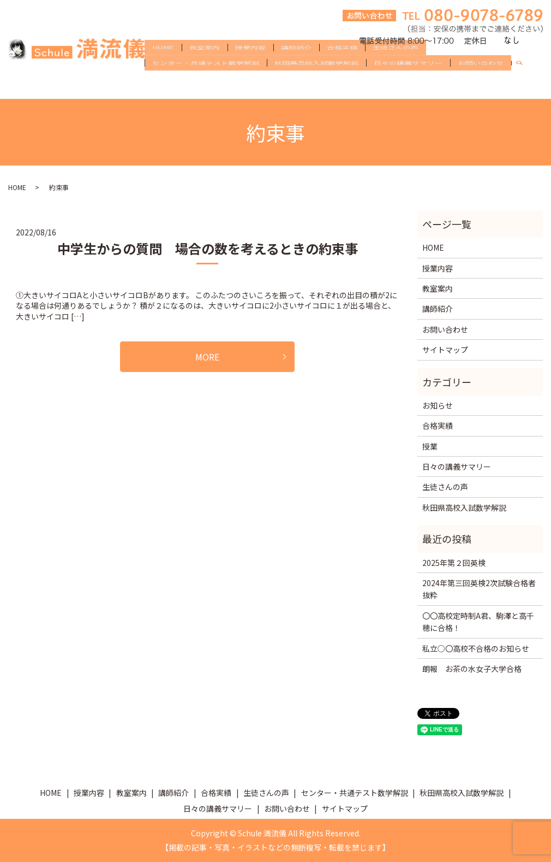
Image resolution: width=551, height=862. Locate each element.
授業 (430, 446)
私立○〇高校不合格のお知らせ (475, 648)
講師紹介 (296, 66)
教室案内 (204, 66)
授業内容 (250, 66)
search (524, 84)
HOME (163, 66)
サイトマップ (445, 349)
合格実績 (342, 66)
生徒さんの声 (395, 66)
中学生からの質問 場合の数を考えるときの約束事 (207, 248)
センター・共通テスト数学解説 (205, 84)
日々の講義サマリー (408, 84)
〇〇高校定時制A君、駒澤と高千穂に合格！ (478, 621)
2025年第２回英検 (454, 562)
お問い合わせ (481, 84)
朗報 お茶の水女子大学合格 (472, 668)
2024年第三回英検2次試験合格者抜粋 (479, 588)
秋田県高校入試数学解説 (316, 84)
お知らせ (437, 405)
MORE (207, 356)
